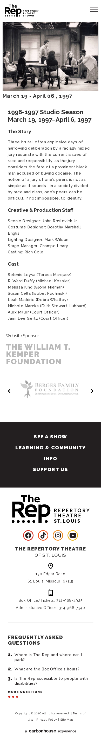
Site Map (66, 719)
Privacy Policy (46, 719)
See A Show (50, 436)
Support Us (50, 469)
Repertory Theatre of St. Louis (17, 9)
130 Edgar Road (50, 578)
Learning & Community (50, 447)
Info (50, 458)
